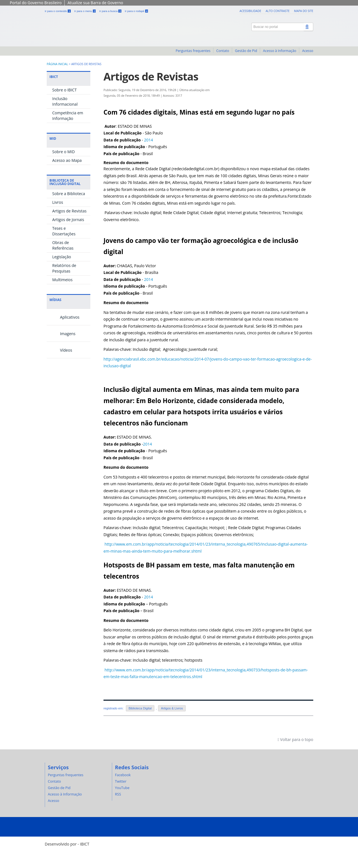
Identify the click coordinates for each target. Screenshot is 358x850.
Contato (222, 50)
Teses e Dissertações (64, 231)
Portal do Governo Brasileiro (36, 2)
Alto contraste (277, 11)
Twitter (120, 781)
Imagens (61, 333)
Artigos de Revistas (69, 211)
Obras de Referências (63, 245)
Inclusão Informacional (65, 101)
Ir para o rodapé (136, 11)
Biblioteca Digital (140, 708)
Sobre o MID (63, 151)
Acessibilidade (250, 11)
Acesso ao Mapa (67, 160)
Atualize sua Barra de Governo (95, 2)
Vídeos (59, 350)
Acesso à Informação (279, 50)
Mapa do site (303, 11)
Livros (57, 202)
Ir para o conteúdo (58, 11)
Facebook (123, 775)
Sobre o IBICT (64, 90)
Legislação (61, 256)
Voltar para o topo (295, 739)
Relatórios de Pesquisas (64, 268)
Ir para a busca (110, 11)
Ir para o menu (85, 11)
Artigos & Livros (172, 708)
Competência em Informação (67, 115)
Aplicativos (63, 317)
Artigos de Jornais (68, 219)
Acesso (307, 50)
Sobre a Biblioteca (68, 193)
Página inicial (57, 64)
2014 (148, 140)
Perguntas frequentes (193, 50)
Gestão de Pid (246, 50)
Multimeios (62, 279)
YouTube (122, 787)
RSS (118, 794)
